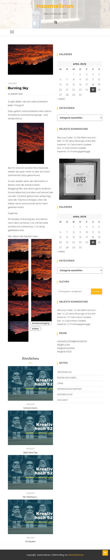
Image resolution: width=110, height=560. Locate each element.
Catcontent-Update (81, 144)
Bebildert (12, 83)
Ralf (59, 141)
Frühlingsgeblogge (80, 151)
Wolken (35, 328)
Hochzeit (62, 400)
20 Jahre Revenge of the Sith (80, 141)
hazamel (61, 144)
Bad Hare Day (30, 452)
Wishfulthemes (76, 555)
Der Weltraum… (30, 497)
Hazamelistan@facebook (72, 341)
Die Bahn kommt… (87, 137)
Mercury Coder (65, 137)
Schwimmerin (30, 408)
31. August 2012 (15, 94)
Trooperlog (64, 372)
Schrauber (30, 541)
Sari (59, 148)
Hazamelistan (55, 6)
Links (60, 383)
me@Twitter (64, 351)
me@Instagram (66, 348)
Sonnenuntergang (40, 323)
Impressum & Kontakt (69, 389)
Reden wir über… (67, 378)
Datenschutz (64, 394)
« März (61, 99)
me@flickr (63, 345)
